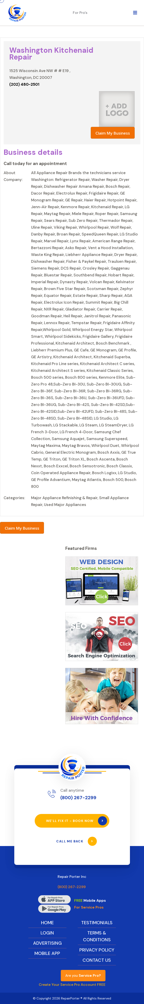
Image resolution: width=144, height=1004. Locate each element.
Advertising (47, 943)
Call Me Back (76, 841)
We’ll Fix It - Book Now (76, 820)
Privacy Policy (96, 950)
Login (47, 933)
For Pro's (80, 12)
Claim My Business (112, 133)
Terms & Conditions (97, 936)
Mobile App (47, 953)
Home (47, 923)
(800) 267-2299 (78, 798)
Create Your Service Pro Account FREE (72, 984)
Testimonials (96, 923)
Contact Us (97, 960)
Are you (83, 975)
